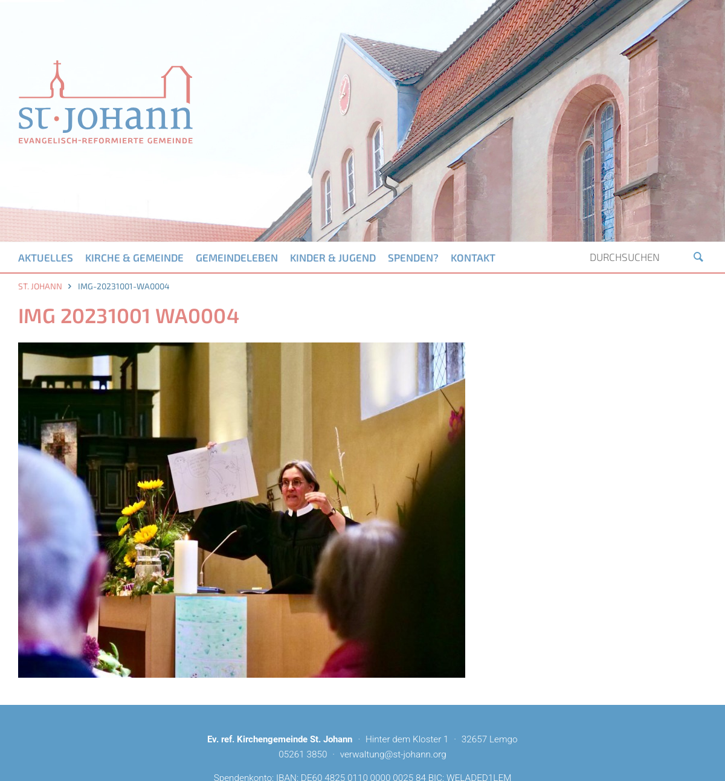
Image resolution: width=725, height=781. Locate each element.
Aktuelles (45, 257)
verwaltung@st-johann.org (393, 754)
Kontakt (473, 257)
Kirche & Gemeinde (134, 257)
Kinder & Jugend (333, 257)
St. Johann (40, 286)
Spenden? (413, 257)
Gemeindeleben (237, 257)
